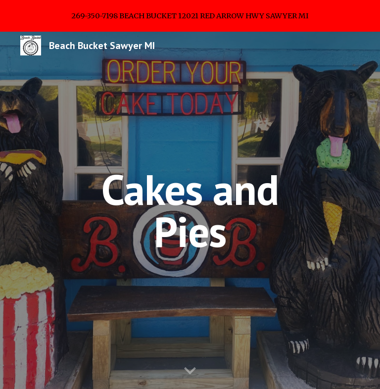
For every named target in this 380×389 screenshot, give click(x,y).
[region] (190, 16)
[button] (190, 371)
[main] (189, 210)
